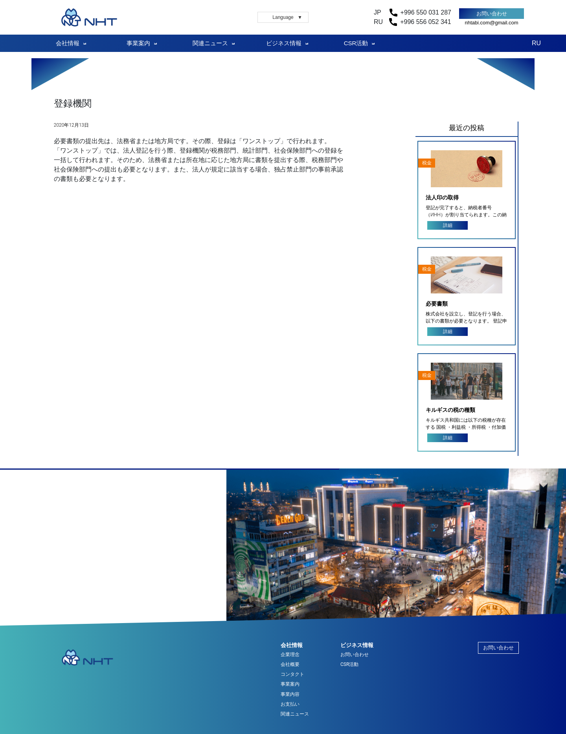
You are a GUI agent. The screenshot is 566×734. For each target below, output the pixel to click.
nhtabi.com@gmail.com (491, 23)
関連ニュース (210, 43)
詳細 (447, 225)
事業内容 (290, 694)
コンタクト (292, 674)
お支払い (290, 704)
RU (536, 43)
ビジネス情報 (283, 43)
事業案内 (138, 43)
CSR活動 (356, 43)
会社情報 (67, 43)
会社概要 (290, 664)
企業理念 (290, 654)
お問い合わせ (491, 14)
